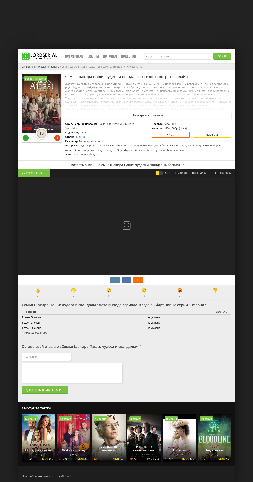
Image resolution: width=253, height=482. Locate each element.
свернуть (221, 312)
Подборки (128, 56)
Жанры (93, 56)
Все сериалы (74, 56)
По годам (110, 56)
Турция (80, 137)
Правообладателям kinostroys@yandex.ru (49, 476)
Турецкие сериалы (48, 66)
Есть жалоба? (221, 173)
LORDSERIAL (29, 66)
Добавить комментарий (45, 390)
